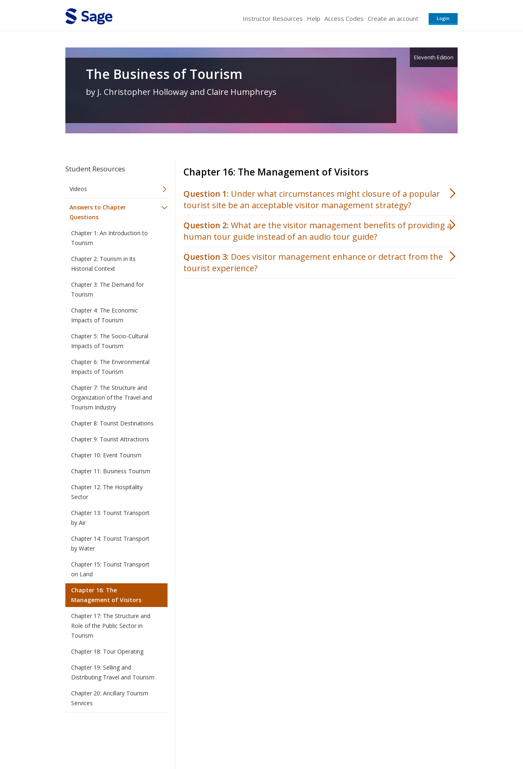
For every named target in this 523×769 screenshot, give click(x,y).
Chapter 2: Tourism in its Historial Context (103, 263)
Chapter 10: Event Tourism (106, 455)
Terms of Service (308, 738)
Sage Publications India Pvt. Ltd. (183, 738)
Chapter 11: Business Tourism (110, 471)
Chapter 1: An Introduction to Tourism (109, 238)
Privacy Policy (404, 738)
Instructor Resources (273, 18)
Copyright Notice (358, 738)
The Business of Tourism (164, 74)
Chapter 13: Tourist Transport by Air (110, 517)
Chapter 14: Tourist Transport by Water (110, 543)
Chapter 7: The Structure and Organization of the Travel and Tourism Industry (111, 397)
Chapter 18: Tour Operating (107, 651)
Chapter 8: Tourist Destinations (112, 423)
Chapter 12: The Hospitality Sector (107, 492)
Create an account (393, 18)
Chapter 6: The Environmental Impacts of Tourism (110, 367)
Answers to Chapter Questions (97, 212)
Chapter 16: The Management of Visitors (106, 595)
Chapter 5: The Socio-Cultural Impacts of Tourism (109, 341)
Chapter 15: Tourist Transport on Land (110, 569)
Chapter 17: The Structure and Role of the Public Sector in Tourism (110, 625)
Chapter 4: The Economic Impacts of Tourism (104, 315)
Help (313, 18)
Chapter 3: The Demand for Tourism (107, 289)
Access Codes (344, 18)
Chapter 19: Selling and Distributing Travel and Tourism (112, 672)
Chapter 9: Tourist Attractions (110, 439)
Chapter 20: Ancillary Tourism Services (109, 698)
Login (443, 18)
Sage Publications (112, 738)
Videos (78, 189)
